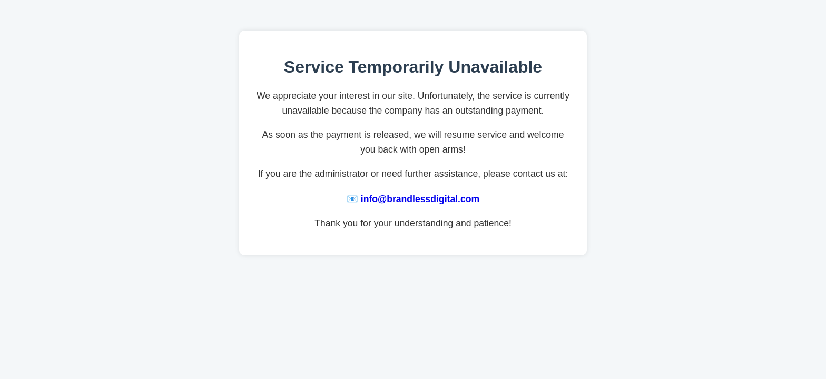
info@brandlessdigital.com (420, 199)
